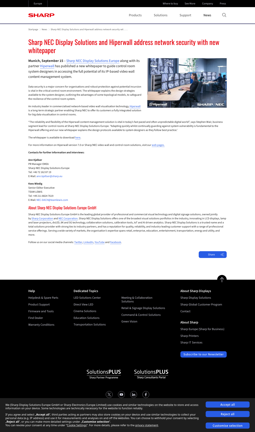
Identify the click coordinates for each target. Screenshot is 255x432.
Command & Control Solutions (141, 315)
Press (223, 3)
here (77, 137)
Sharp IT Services (191, 342)
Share (216, 254)
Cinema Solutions (85, 311)
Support (186, 15)
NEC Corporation (68, 218)
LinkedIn (88, 242)
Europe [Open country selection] (38, 3)
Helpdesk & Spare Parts (43, 298)
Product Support (39, 304)
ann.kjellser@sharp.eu (49, 176)
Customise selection (228, 426)
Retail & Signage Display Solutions (143, 308)
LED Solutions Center (87, 298)
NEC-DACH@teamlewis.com (52, 200)
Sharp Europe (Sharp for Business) (202, 329)
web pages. (158, 145)
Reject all (227, 414)
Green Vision (129, 322)
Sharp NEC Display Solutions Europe (92, 60)
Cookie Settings (77, 425)
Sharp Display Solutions (195, 298)
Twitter (78, 242)
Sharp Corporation (42, 218)
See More (190, 3)
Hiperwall (47, 66)
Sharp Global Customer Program (201, 304)
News (207, 15)
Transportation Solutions (90, 325)
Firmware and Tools (41, 311)
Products (136, 15)
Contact (185, 311)
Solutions (161, 15)
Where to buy (170, 3)
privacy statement (146, 425)
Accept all (227, 405)
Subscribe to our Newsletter (203, 354)
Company (208, 3)
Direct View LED (83, 304)
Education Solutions (87, 318)
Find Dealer (35, 318)
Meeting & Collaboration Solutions (136, 300)
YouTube (100, 242)
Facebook (115, 242)
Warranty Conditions (41, 325)
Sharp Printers (189, 336)
